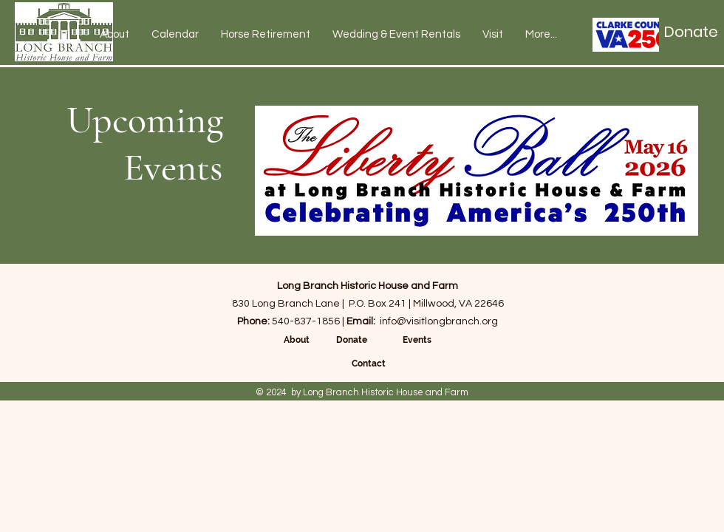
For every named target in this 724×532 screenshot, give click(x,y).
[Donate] (691, 32)
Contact (369, 363)
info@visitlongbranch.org (439, 321)
